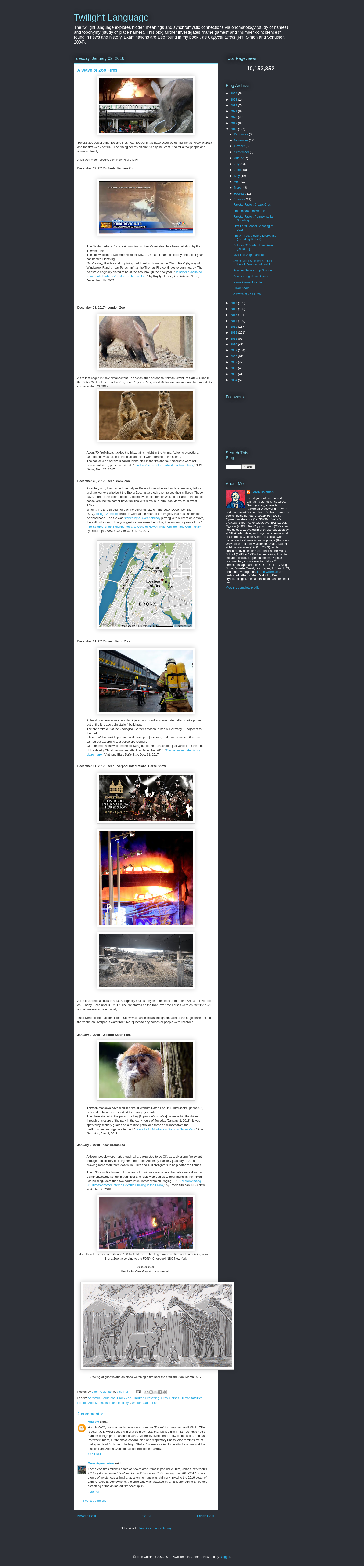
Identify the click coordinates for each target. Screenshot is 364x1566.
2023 (234, 99)
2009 (234, 350)
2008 (234, 356)
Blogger (225, 1557)
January (240, 199)
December (241, 134)
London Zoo (85, 1403)
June (237, 169)
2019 (234, 123)
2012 (234, 332)
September (242, 152)
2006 (234, 368)
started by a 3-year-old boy (142, 518)
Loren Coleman (262, 492)
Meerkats (101, 1403)
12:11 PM (94, 1454)
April (237, 181)
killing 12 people (107, 514)
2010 (234, 344)
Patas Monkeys (119, 1403)
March (238, 187)
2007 (234, 362)
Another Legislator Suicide (251, 276)
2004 (234, 380)
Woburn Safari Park (145, 1403)
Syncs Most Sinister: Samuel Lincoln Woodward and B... (253, 262)
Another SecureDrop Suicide (252, 270)
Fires (164, 1398)
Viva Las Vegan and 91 (249, 255)
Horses (174, 1398)
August (239, 158)
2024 (234, 93)
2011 (234, 338)
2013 (234, 326)
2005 (234, 374)
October (240, 146)
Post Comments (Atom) (155, 1528)
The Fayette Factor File (249, 210)
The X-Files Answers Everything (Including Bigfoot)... (254, 237)
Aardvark (94, 1398)
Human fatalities (191, 1398)
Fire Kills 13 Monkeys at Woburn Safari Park (165, 1129)
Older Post (205, 1516)
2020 (234, 117)
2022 (234, 105)
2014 (234, 321)
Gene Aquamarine (101, 1463)
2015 (234, 314)
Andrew (93, 1421)
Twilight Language (111, 17)
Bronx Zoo (124, 1398)
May (237, 176)
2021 (234, 111)
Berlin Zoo (108, 1398)
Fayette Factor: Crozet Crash (253, 204)
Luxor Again (241, 288)
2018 (234, 129)
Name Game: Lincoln (247, 282)
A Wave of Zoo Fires (247, 294)
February (240, 193)
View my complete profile (242, 587)
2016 (234, 309)
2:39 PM (93, 1491)
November (241, 140)
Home (146, 1516)
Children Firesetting (146, 1398)
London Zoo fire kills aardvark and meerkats (163, 465)
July (237, 164)
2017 (234, 303)
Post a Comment (94, 1500)
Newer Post (86, 1516)
